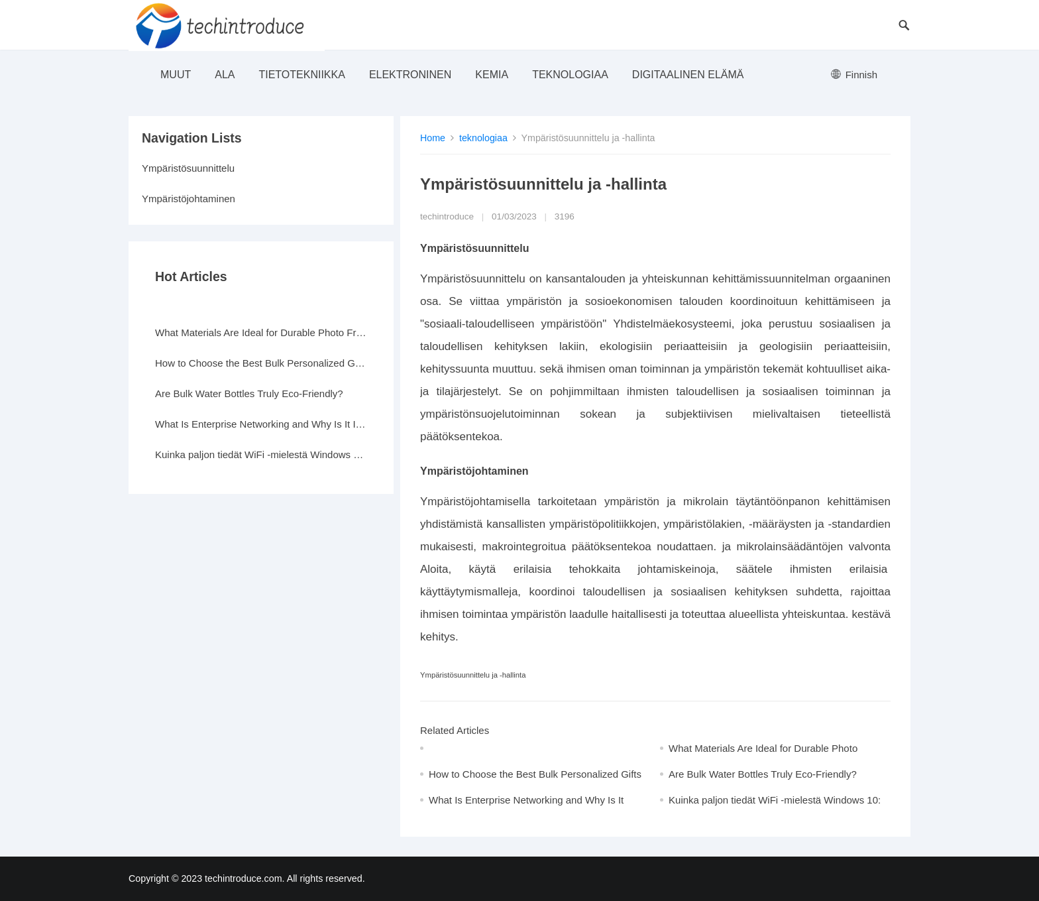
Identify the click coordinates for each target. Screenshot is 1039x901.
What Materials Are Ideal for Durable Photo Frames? (261, 332)
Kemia (491, 74)
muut (175, 74)
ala (225, 74)
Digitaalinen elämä (688, 74)
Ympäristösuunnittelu (188, 168)
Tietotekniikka (301, 74)
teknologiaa (570, 74)
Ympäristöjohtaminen (188, 198)
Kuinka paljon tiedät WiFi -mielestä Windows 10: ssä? (261, 454)
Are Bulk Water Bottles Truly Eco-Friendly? (763, 774)
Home (432, 138)
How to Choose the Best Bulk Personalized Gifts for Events (261, 363)
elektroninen (410, 74)
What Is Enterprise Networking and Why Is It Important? (261, 424)
